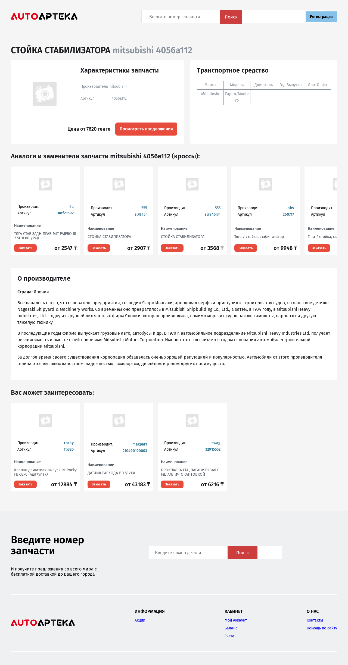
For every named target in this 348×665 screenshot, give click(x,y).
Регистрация (321, 16)
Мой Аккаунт (236, 620)
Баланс (231, 628)
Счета (229, 636)
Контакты (315, 620)
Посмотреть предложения (146, 128)
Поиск (287, 17)
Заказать (25, 248)
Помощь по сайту (322, 628)
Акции (140, 620)
